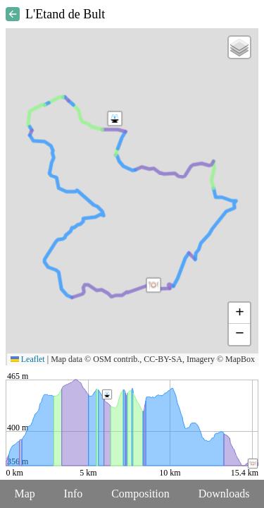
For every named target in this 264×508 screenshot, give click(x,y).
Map (24, 494)
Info (73, 494)
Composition (140, 494)
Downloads (224, 494)
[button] (153, 285)
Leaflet (28, 359)
